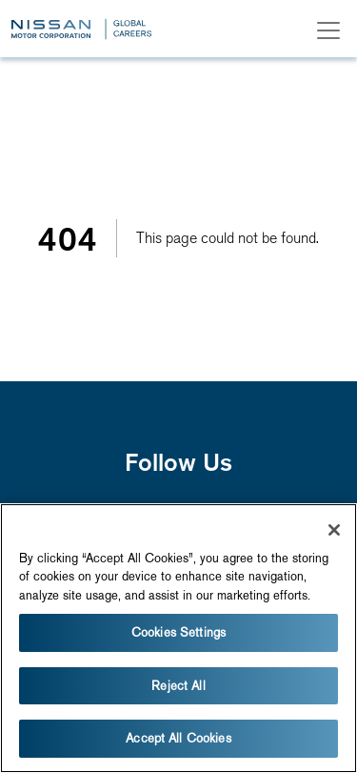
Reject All (178, 686)
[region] (178, 638)
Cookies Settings (178, 632)
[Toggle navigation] (328, 30)
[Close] (334, 530)
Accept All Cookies (178, 738)
